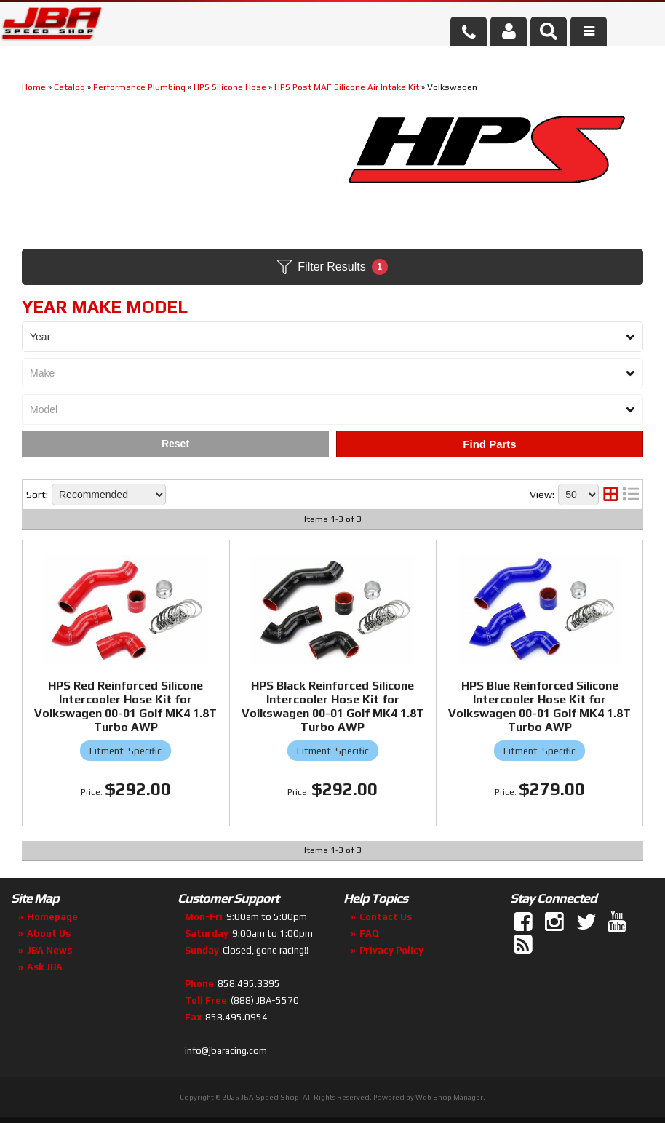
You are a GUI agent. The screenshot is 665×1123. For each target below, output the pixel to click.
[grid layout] (610, 494)
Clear (175, 444)
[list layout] (631, 494)
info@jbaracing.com (226, 1050)
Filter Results (332, 267)
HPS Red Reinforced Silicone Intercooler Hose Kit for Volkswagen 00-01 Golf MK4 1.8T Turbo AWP (125, 706)
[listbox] (332, 336)
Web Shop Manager (449, 1097)
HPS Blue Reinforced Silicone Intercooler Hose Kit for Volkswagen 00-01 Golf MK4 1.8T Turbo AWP (539, 706)
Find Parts (489, 444)
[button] (548, 31)
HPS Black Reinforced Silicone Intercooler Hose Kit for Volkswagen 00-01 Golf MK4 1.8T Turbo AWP (333, 706)
